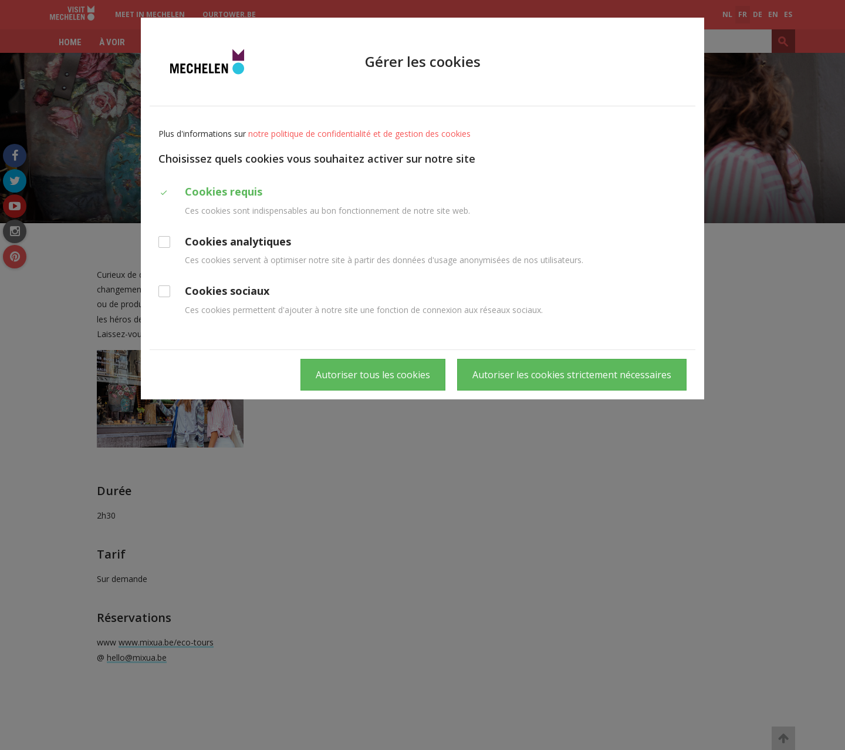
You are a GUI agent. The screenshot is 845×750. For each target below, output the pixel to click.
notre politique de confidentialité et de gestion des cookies (359, 133)
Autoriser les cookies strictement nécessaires (571, 374)
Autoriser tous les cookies (373, 374)
